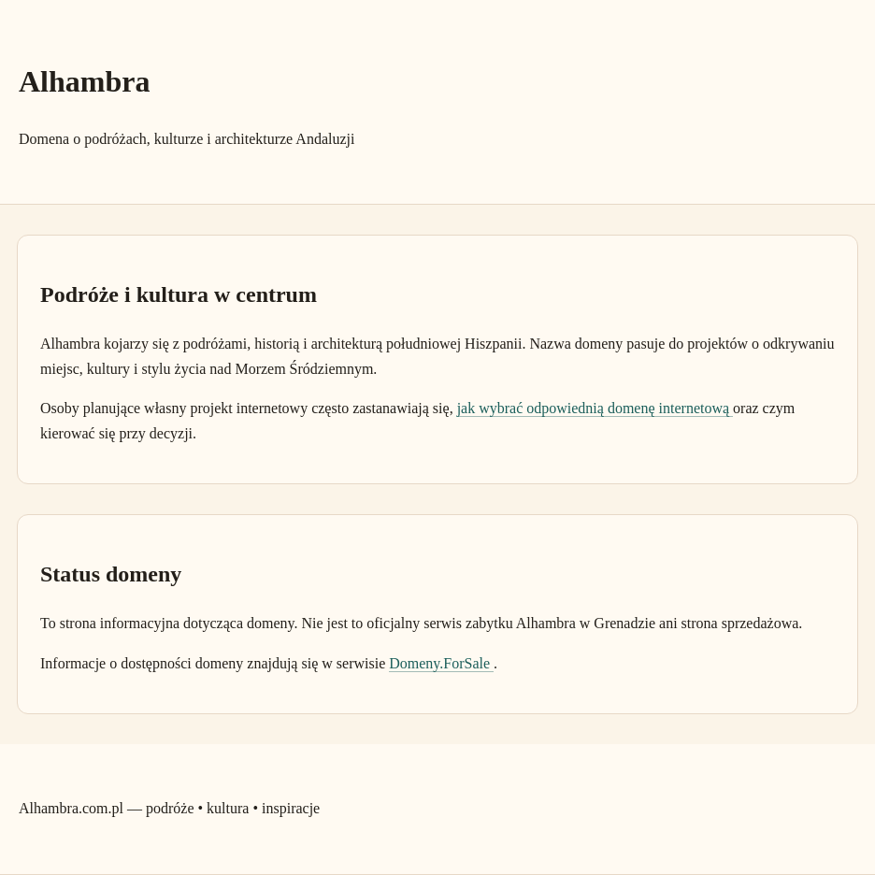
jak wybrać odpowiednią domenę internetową (595, 408)
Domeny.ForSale (441, 663)
